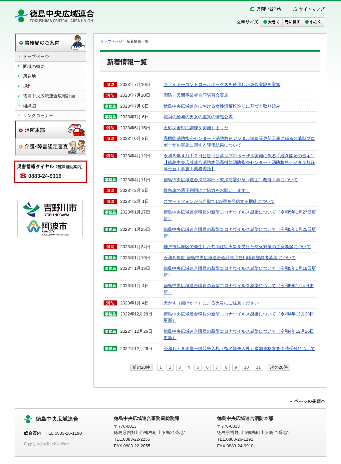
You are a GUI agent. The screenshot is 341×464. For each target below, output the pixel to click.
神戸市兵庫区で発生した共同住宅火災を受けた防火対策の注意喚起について (237, 246)
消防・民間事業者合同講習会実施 (196, 95)
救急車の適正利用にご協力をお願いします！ (207, 190)
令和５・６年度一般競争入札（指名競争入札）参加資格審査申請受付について (239, 348)
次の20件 (279, 367)
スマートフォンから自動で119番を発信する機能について (219, 201)
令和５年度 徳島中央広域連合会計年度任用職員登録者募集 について (230, 257)
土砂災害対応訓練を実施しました (196, 127)
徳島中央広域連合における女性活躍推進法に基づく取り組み (222, 106)
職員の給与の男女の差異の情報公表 (198, 116)
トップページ (111, 41)
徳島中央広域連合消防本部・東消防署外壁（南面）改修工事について (231, 179)
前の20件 (141, 367)
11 (258, 367)
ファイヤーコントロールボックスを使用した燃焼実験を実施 (222, 84)
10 (246, 367)
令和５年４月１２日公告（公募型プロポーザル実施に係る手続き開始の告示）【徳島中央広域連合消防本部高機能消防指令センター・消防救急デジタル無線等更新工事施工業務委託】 (239, 162)
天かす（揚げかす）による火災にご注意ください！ (213, 302)
